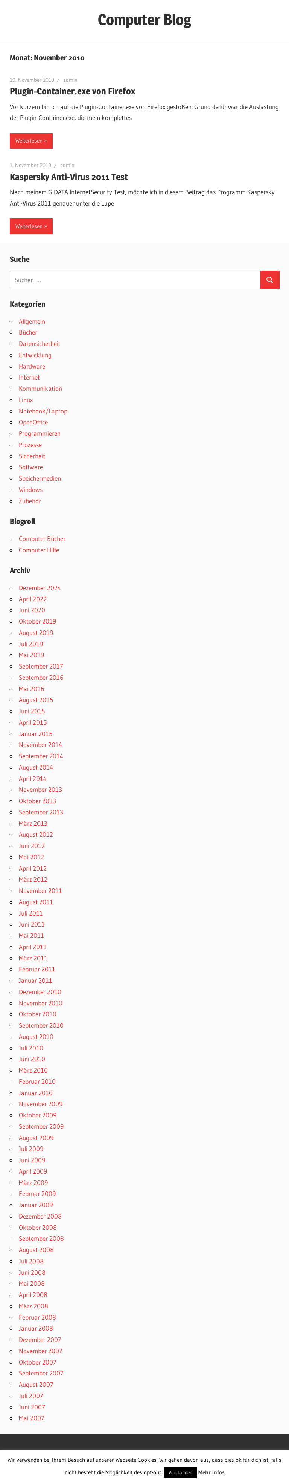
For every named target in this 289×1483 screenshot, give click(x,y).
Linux (26, 400)
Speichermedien (40, 478)
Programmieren (40, 433)
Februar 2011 (37, 969)
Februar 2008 (37, 1317)
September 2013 (41, 812)
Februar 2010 (37, 1081)
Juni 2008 (32, 1272)
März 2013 (33, 823)
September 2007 (41, 1373)
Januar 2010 (36, 1093)
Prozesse (30, 445)
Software (31, 467)
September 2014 (41, 756)
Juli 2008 (31, 1261)
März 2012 (33, 879)
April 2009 (33, 1171)
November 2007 (40, 1351)
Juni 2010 (32, 1059)
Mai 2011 (31, 935)
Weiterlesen (29, 140)
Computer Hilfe (39, 550)
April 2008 (33, 1295)
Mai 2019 (31, 655)
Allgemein (32, 321)
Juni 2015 (32, 711)
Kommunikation (40, 388)
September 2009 (41, 1126)
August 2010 (36, 1036)
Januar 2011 (35, 980)
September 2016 (41, 677)
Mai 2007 (31, 1418)
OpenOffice (33, 422)
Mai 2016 (31, 689)
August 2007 (36, 1384)
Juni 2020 (32, 610)
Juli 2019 (31, 644)
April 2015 (33, 722)
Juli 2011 (31, 913)
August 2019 (36, 632)
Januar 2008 (36, 1328)
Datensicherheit (40, 343)
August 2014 (36, 767)
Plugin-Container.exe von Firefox (72, 91)
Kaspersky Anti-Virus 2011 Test (69, 176)
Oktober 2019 (37, 621)
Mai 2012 (31, 857)
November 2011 (40, 890)
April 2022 (33, 599)
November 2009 (40, 1104)
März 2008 (33, 1306)
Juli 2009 (31, 1149)
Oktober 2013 (37, 801)
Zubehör (30, 501)
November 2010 (40, 1003)
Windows (31, 489)
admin (70, 80)
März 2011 (33, 958)
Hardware (32, 366)
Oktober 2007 (37, 1362)
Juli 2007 (31, 1396)
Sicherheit (32, 456)
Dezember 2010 (40, 992)
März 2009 (33, 1182)
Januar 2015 (35, 734)
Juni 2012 (32, 846)
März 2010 (33, 1070)
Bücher (28, 332)
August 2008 (36, 1250)
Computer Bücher (42, 538)
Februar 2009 (37, 1193)
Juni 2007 (32, 1407)
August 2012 (36, 834)
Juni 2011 (32, 924)
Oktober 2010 (37, 1014)
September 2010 (41, 1025)
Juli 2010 (31, 1048)
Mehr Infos (211, 1472)
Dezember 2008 (40, 1216)
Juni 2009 (32, 1160)
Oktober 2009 (37, 1115)
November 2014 (40, 744)
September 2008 (41, 1238)
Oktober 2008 (38, 1227)
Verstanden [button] (180, 1472)
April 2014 (33, 778)
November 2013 (40, 789)
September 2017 (41, 666)
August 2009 (36, 1138)
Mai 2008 (32, 1283)
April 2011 (33, 947)
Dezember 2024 (40, 588)
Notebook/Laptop (43, 411)
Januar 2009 (36, 1205)
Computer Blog (144, 19)
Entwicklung (35, 355)
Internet (29, 377)
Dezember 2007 (40, 1339)
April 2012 (33, 868)
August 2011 (36, 902)
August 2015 (36, 700)
